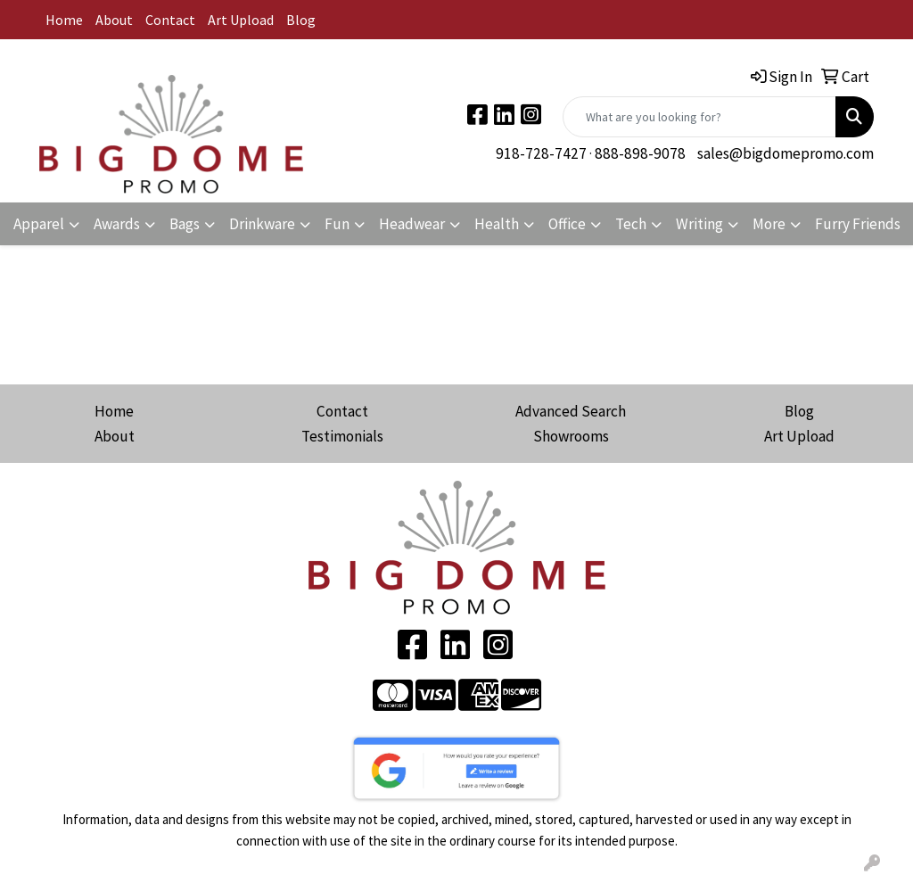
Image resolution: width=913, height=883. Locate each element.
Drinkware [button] (262, 224)
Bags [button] (184, 224)
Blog (301, 20)
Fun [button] (337, 224)
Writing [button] (699, 224)
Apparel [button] (38, 224)
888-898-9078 (640, 153)
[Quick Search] (699, 116)
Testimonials (342, 436)
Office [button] (567, 224)
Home (64, 20)
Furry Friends (858, 224)
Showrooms (571, 436)
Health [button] (496, 224)
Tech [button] (630, 224)
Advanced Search (570, 411)
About (114, 20)
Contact (170, 20)
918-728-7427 (541, 153)
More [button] (769, 224)
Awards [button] (117, 224)
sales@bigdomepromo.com (785, 153)
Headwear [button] (412, 224)
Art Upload (241, 20)
